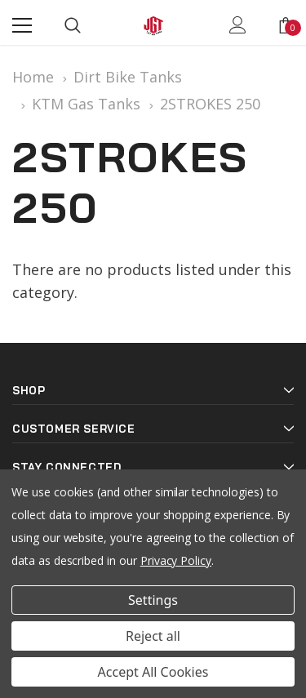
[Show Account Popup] (237, 25)
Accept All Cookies (153, 672)
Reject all (153, 636)
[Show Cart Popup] (285, 25)
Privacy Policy (175, 560)
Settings (153, 600)
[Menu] (22, 25)
